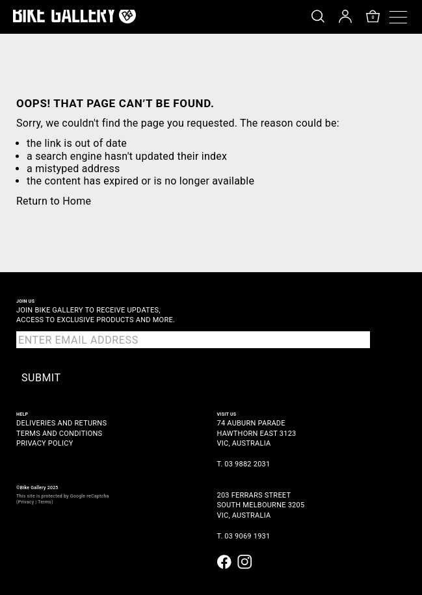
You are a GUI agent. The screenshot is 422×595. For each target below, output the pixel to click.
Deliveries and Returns (61, 423)
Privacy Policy (44, 443)
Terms (44, 502)
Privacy (26, 502)
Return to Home (53, 201)
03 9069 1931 (247, 536)
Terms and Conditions (59, 433)
